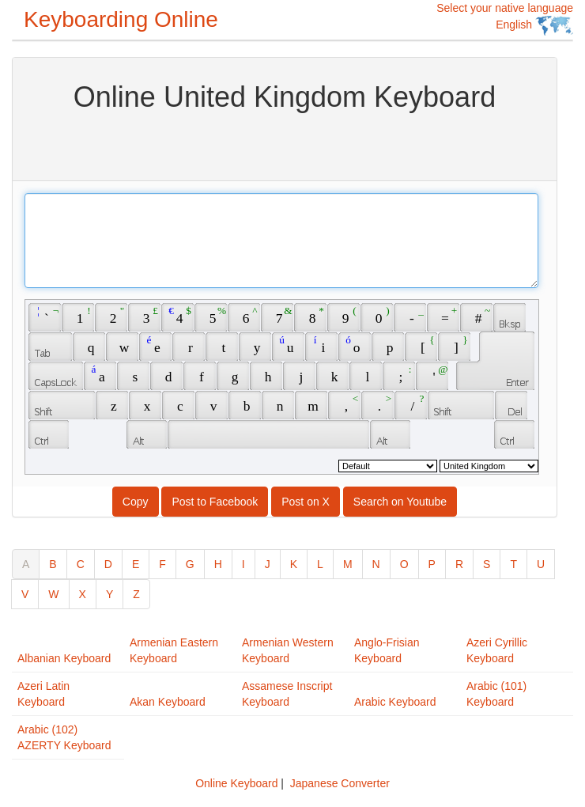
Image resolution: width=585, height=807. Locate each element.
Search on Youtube (400, 501)
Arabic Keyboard (395, 701)
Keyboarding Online (121, 19)
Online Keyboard (236, 783)
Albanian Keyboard (64, 658)
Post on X (305, 501)
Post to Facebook (215, 501)
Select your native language (504, 19)
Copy (136, 501)
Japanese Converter (340, 783)
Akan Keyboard (168, 701)
